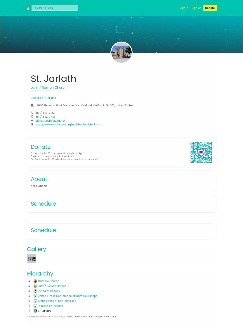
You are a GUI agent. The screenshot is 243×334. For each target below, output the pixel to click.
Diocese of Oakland (43, 98)
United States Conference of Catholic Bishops (65, 296)
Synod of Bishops (47, 291)
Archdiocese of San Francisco (55, 301)
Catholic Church (46, 281)
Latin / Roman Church (50, 286)
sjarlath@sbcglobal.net (50, 120)
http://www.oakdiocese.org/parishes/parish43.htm (68, 124)
